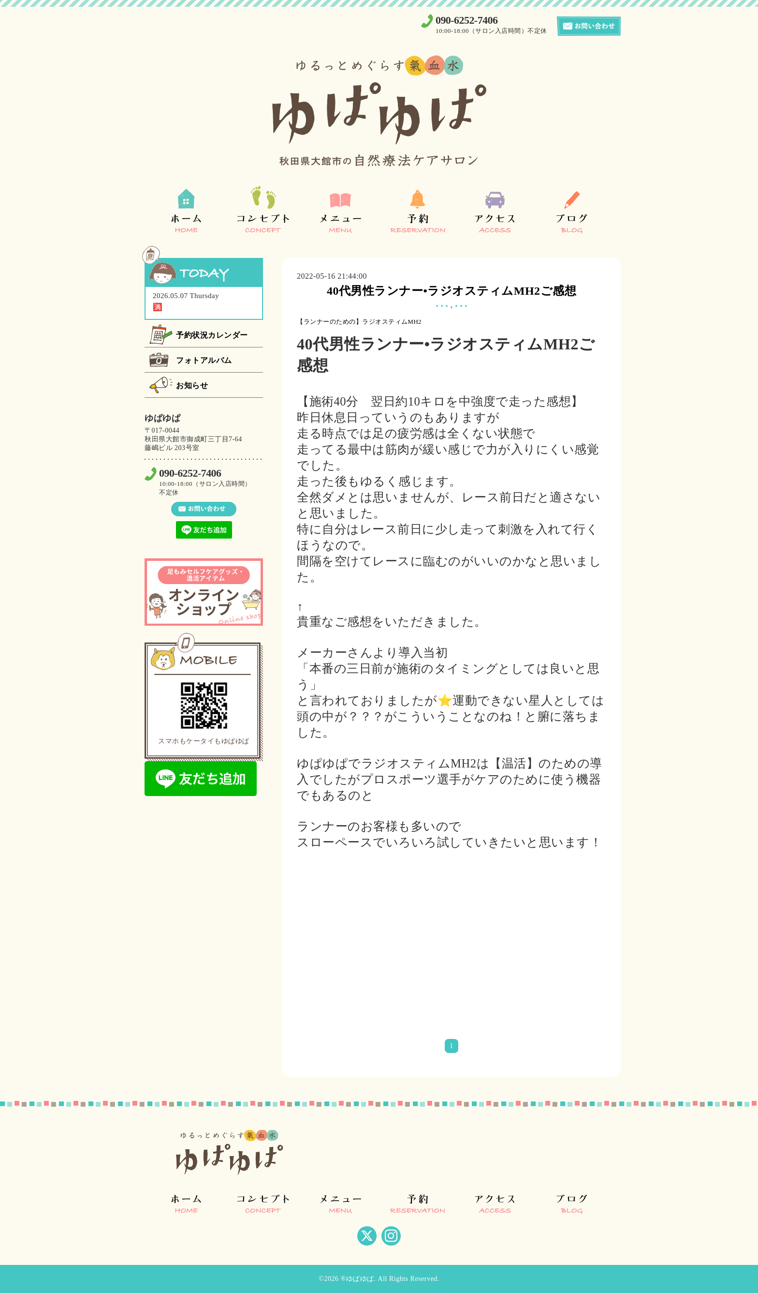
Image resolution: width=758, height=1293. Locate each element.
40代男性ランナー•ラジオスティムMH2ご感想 (451, 291)
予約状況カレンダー (212, 335)
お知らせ (192, 385)
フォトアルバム (204, 360)
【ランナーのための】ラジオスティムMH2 (359, 321)
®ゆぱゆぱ (357, 1278)
